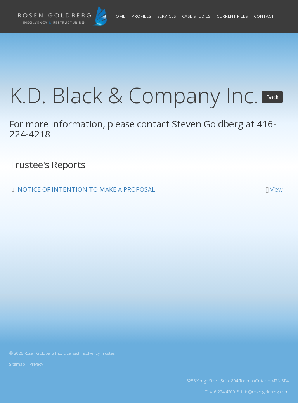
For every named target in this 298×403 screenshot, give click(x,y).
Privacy (36, 364)
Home (119, 16)
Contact (264, 16)
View (276, 189)
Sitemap (17, 364)
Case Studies (196, 16)
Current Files (232, 16)
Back (272, 97)
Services (166, 16)
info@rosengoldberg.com (265, 391)
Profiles (141, 16)
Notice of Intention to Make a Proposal (86, 189)
